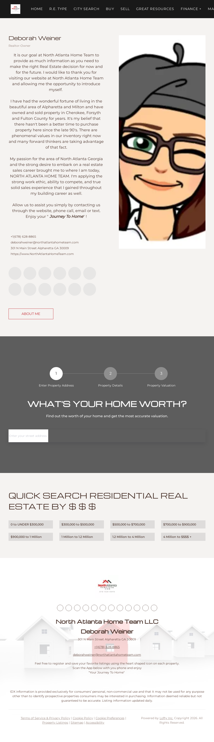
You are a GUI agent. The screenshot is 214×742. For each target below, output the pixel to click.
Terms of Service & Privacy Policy (45, 718)
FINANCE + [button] (191, 9)
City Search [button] (86, 9)
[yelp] (74, 273)
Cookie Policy (83, 718)
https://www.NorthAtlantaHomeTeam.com (42, 254)
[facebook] (15, 273)
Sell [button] (125, 9)
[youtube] (15, 289)
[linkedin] (29, 273)
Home (37, 9)
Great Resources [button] (155, 9)
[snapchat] (44, 289)
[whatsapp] (89, 289)
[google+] (74, 289)
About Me (31, 314)
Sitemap (77, 722)
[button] (15, 9)
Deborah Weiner (35, 37)
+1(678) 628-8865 (23, 237)
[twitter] (44, 273)
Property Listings (55, 722)
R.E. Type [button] (58, 9)
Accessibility (95, 722)
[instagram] (89, 273)
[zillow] (59, 273)
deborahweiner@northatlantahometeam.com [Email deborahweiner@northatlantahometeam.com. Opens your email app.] (45, 242)
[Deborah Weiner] (162, 142)
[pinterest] (59, 289)
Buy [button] (110, 9)
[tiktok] (29, 289)
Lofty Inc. (166, 718)
